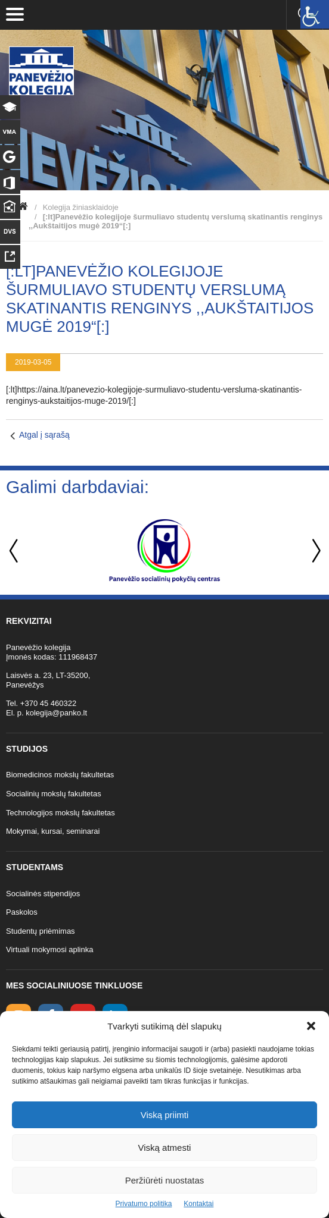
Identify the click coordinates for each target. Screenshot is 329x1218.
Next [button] (314, 551)
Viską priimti (165, 1115)
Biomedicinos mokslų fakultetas (60, 774)
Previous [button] (15, 551)
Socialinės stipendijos (43, 893)
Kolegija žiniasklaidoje (81, 207)
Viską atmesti (164, 1147)
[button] (311, 1026)
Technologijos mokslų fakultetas (60, 812)
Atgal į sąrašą (44, 435)
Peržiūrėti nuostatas (164, 1180)
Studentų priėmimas (40, 931)
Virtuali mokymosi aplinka (49, 949)
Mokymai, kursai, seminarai (53, 831)
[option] (164, 551)
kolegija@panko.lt (56, 712)
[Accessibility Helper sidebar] (314, 14)
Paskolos (22, 912)
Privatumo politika (144, 1204)
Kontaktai (198, 1204)
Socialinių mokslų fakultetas (53, 793)
